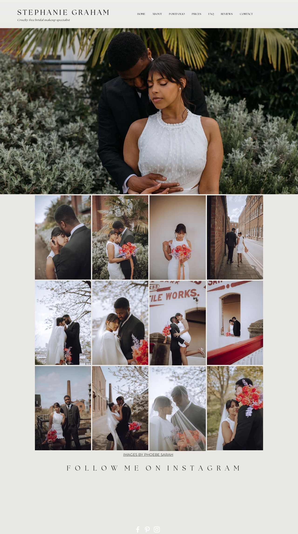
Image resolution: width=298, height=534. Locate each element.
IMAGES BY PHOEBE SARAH (148, 454)
